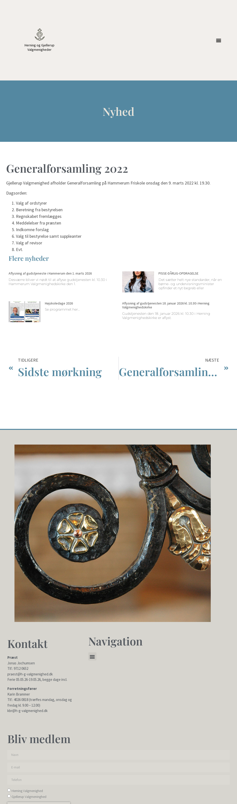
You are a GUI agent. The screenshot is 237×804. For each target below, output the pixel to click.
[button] (219, 40)
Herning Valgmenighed (27, 791)
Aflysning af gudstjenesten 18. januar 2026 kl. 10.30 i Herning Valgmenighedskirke (166, 305)
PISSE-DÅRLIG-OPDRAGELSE (178, 273)
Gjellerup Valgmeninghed (29, 796)
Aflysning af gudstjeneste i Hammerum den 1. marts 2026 (50, 273)
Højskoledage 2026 (59, 303)
